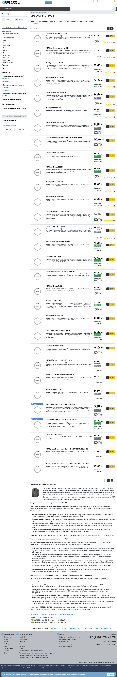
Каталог (7, 9)
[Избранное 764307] (113, 370)
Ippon (5, 50)
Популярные (53, 615)
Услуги (6, 639)
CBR (4, 40)
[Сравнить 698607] (110, 144)
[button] (105, 28)
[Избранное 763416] (113, 414)
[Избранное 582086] (113, 101)
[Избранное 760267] (113, 293)
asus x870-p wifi (105, 628)
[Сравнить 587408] (110, 264)
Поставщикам (8, 648)
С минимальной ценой (66, 615)
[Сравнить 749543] (110, 188)
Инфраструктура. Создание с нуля (69, 637)
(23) (109, 57)
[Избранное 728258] (113, 114)
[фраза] (14, 23)
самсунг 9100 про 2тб (61, 628)
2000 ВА (5, 79)
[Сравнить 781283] (110, 456)
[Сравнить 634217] (110, 40)
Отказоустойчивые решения (68, 644)
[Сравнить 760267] (110, 293)
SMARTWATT (7, 60)
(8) (109, 72)
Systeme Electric (8, 63)
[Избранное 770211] (113, 279)
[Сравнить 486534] (110, 69)
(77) (109, 177)
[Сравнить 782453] (110, 398)
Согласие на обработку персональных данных (33, 655)
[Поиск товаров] (91, 9)
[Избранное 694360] (113, 160)
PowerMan (6, 58)
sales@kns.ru (111, 641)
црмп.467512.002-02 (76, 628)
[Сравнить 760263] (110, 322)
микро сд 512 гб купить (91, 628)
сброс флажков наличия (9, 125)
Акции (21, 648)
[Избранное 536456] (113, 218)
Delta (4, 48)
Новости (6, 651)
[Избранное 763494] (113, 427)
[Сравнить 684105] (110, 309)
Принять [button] (110, 674)
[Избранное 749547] (113, 203)
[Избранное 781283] (113, 456)
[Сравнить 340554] (110, 132)
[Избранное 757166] (113, 250)
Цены (5, 646)
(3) (109, 87)
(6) (109, 104)
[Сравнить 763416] (110, 414)
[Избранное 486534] (113, 69)
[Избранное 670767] (113, 338)
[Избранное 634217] (113, 39)
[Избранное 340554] (113, 132)
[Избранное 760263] (113, 322)
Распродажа (7, 31)
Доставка (22, 646)
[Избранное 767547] (113, 352)
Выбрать (8, 27)
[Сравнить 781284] (110, 471)
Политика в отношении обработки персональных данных (37, 653)
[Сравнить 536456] (110, 218)
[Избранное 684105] (113, 309)
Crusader (6, 43)
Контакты (7, 641)
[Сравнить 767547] (110, 352)
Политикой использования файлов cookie (73, 674)
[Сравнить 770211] (110, 279)
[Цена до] (22, 19)
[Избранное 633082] (113, 54)
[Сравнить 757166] (110, 250)
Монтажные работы (65, 646)
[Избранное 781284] (113, 471)
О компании (7, 637)
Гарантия (22, 641)
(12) (109, 238)
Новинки (44, 615)
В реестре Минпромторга (11, 33)
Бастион (5, 65)
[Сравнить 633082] (110, 54)
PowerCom (6, 55)
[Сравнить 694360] (110, 160)
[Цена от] (9, 19)
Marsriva (5, 53)
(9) (109, 221)
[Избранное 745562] (113, 84)
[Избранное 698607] (113, 144)
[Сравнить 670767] (110, 338)
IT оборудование (9, 644)
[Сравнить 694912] (110, 175)
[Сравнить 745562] (110, 84)
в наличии (6, 123)
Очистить (21, 27)
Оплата (21, 644)
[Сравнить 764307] (110, 370)
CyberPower (6, 45)
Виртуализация (64, 641)
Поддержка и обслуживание (68, 639)
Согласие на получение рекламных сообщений (33, 657)
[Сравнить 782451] (110, 442)
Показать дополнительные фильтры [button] (14, 116)
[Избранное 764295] (113, 382)
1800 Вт (5, 88)
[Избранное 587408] (113, 264)
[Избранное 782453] (113, 398)
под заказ (24, 123)
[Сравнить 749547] (110, 203)
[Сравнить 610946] (110, 235)
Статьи (6, 653)
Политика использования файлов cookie (31, 651)
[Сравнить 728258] (110, 114)
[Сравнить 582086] (110, 102)
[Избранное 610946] (113, 235)
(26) (109, 42)
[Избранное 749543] (113, 188)
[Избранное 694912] (113, 175)
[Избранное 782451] (113, 442)
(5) (109, 206)
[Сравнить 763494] (110, 427)
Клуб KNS (22, 637)
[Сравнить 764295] (110, 382)
